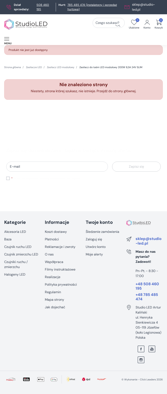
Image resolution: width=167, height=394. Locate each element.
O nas (49, 254)
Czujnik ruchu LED (17, 247)
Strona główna (12, 67)
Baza (8, 239)
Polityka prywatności (61, 284)
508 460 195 (42, 7)
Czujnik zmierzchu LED (21, 254)
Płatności (52, 239)
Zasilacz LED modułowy (60, 67)
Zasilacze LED (34, 67)
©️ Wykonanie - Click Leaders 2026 (142, 379)
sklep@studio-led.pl (149, 241)
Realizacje (52, 277)
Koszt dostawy (56, 231)
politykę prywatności (52, 178)
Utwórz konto (96, 247)
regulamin (32, 178)
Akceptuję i (45, 178)
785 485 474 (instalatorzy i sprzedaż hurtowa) (92, 7)
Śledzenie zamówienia (102, 231)
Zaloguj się (94, 239)
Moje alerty (94, 254)
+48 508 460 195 (147, 286)
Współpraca (54, 262)
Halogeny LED (14, 274)
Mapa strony (54, 299)
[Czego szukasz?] (118, 24)
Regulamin (53, 292)
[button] (159, 24)
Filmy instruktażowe (60, 269)
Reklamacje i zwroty (60, 247)
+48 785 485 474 (147, 297)
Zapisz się (136, 166)
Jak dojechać (55, 307)
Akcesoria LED (15, 231)
